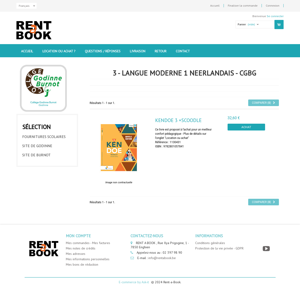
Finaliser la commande (243, 5)
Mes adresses (75, 254)
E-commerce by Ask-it (134, 282)
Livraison (137, 51)
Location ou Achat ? (58, 51)
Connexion (272, 5)
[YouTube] (267, 248)
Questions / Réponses (102, 51)
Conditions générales (210, 243)
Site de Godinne (37, 145)
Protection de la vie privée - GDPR (219, 248)
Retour (160, 51)
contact (183, 51)
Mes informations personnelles (87, 259)
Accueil (215, 5)
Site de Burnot (36, 155)
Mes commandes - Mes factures (88, 243)
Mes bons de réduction (82, 264)
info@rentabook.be (162, 258)
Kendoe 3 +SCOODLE (178, 120)
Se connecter (275, 16)
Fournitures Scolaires (44, 136)
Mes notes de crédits (80, 248)
